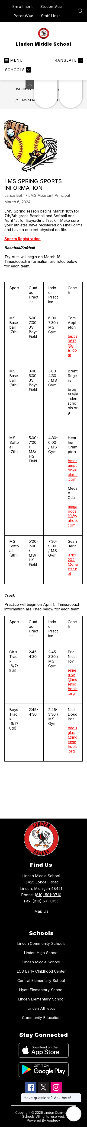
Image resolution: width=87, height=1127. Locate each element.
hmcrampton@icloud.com (72, 470)
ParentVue (23, 15)
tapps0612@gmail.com (72, 345)
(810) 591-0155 (45, 901)
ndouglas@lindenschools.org (72, 739)
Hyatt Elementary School (41, 989)
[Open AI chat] (73, 1113)
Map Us (41, 911)
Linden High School (41, 952)
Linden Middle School (41, 962)
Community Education (41, 1017)
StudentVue (51, 6)
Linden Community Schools (41, 943)
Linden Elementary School (41, 999)
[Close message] (77, 1095)
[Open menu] (13, 60)
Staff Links (51, 15)
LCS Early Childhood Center (41, 971)
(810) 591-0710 (48, 894)
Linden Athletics (41, 1008)
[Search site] (80, 11)
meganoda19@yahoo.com (73, 515)
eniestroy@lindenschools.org (72, 682)
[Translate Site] (67, 60)
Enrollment (22, 6)
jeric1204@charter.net (73, 564)
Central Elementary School (41, 980)
